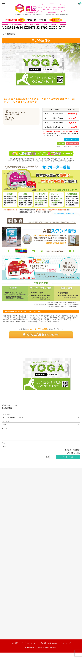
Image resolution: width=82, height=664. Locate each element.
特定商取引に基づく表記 (49, 643)
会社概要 (15, 643)
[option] (13, 351)
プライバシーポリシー (29, 643)
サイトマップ (65, 643)
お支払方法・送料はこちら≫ (69, 146)
